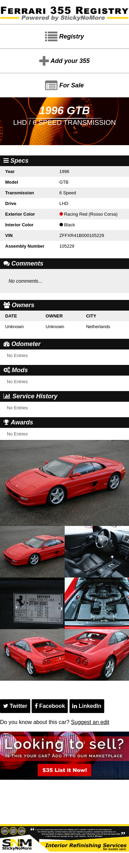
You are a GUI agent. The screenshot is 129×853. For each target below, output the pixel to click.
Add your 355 (64, 61)
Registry (64, 37)
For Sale (64, 85)
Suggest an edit (90, 722)
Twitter (15, 706)
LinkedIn (86, 706)
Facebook (50, 706)
